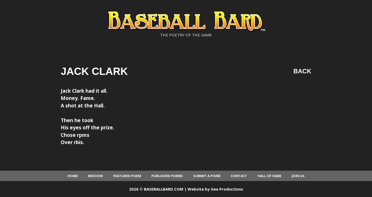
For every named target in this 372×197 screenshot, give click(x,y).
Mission (95, 176)
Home (72, 176)
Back (302, 71)
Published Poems (167, 176)
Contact (239, 176)
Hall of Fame (269, 176)
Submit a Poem (206, 176)
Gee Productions (227, 189)
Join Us (298, 176)
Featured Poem (127, 176)
